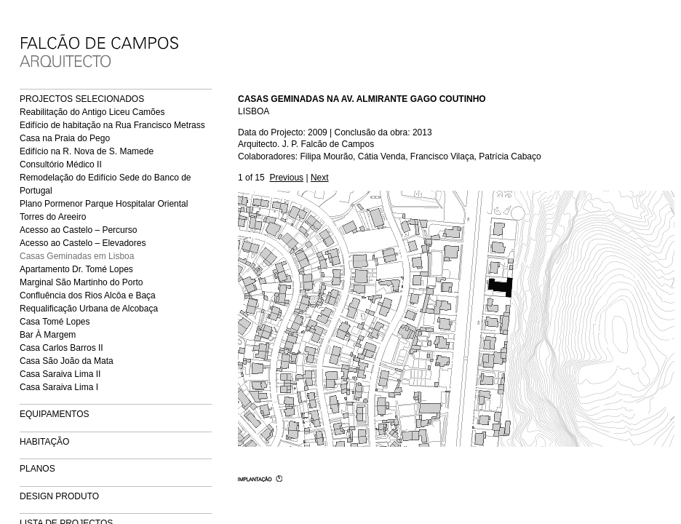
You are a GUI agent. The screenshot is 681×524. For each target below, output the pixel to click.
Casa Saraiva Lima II (60, 374)
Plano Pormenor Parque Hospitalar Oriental (104, 204)
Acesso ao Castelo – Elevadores (83, 243)
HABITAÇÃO (44, 442)
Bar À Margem (48, 335)
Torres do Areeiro (53, 217)
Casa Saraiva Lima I (59, 387)
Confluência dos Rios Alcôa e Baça (88, 295)
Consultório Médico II (61, 164)
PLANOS (37, 469)
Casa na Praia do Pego (65, 138)
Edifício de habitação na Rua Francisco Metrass (112, 125)
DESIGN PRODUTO (59, 496)
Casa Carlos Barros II (61, 348)
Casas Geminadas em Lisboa (77, 256)
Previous (286, 177)
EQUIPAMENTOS (54, 414)
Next (320, 177)
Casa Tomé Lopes (55, 322)
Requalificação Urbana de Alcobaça (89, 308)
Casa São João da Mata (67, 361)
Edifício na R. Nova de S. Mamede (87, 151)
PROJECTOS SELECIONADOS (82, 99)
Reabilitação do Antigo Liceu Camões (92, 112)
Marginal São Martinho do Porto (81, 282)
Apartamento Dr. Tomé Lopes (76, 269)
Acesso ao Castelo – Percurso (78, 230)
